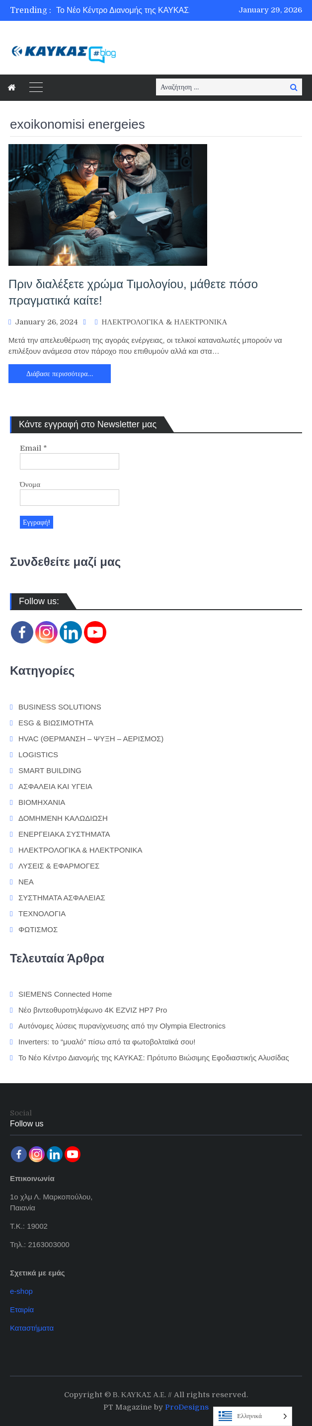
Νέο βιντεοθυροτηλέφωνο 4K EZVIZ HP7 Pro (92, 1010)
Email (33, 448)
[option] (142, 10)
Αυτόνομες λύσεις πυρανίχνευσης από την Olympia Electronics (122, 1026)
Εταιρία (22, 1309)
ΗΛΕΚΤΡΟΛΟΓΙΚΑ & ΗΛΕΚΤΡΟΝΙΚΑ (164, 321)
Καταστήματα (32, 1328)
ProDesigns (187, 1407)
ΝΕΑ (26, 881)
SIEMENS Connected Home (65, 994)
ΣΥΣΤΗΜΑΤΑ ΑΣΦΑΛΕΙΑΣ (61, 897)
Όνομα (30, 484)
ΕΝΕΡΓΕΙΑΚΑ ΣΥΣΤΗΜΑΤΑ (64, 834)
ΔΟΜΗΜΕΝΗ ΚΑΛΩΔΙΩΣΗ (63, 818)
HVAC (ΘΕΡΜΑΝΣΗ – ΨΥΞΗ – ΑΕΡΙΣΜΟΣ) (90, 738)
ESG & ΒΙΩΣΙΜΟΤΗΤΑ (55, 722)
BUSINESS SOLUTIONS (59, 707)
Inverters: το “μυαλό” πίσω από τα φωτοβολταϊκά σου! (106, 1041)
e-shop (21, 1291)
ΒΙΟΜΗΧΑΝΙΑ (41, 802)
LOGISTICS (38, 754)
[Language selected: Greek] (252, 1416)
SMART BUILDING (49, 770)
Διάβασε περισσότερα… (59, 374)
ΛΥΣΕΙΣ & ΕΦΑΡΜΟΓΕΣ (58, 866)
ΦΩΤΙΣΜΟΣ (38, 929)
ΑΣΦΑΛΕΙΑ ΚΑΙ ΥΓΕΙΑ (55, 786)
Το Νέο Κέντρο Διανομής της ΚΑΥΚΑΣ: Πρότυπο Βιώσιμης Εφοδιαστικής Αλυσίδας (153, 1057)
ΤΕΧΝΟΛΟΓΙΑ (42, 913)
